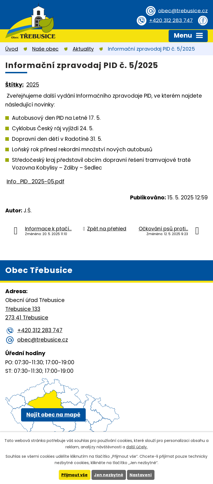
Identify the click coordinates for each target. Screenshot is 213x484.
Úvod (11, 48)
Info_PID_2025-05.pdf (35, 181)
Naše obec (45, 48)
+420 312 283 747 (170, 20)
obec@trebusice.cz (182, 10)
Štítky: (14, 85)
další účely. (137, 447)
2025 (32, 85)
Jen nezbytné (108, 475)
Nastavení (141, 475)
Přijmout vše (74, 475)
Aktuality (83, 48)
